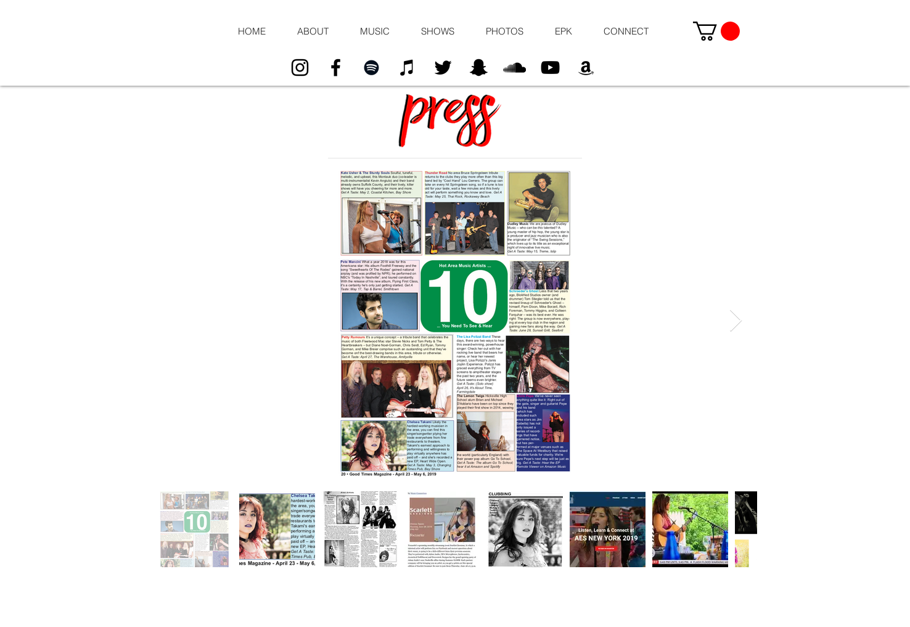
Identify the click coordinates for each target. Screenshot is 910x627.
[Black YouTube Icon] (550, 67)
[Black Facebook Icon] (335, 67)
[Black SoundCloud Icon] (514, 67)
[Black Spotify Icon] (371, 67)
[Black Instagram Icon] (300, 67)
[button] (312, 31)
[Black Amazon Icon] (586, 67)
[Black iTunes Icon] (407, 67)
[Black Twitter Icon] (443, 67)
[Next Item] (736, 321)
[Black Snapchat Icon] (478, 67)
